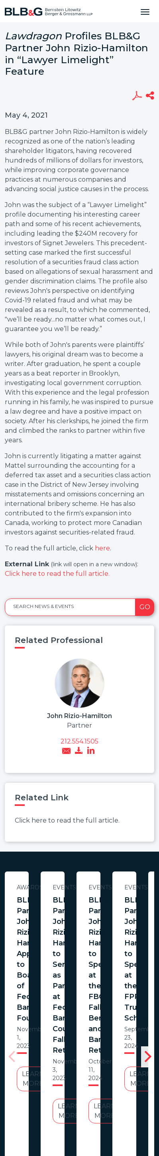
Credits (55, 1090)
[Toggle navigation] (145, 11)
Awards (77, 887)
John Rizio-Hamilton (79, 716)
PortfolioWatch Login (105, 1090)
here (102, 548)
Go (144, 607)
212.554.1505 (79, 741)
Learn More (77, 960)
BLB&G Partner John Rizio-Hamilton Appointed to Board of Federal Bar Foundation (77, 911)
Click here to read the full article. (57, 573)
